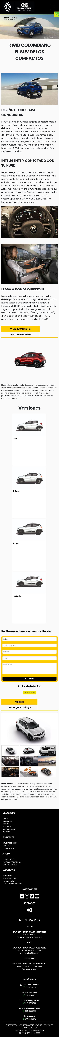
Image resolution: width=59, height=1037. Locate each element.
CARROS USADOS (9, 829)
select (55, 639)
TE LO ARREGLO (8, 848)
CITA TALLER (7, 846)
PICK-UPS (6, 824)
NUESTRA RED (7, 876)
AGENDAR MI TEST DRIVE (29, 692)
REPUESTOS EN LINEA (10, 843)
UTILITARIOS (7, 826)
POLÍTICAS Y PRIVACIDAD (12, 862)
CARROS (6, 819)
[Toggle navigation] (53, 7)
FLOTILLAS (6, 832)
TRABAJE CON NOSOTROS (12, 884)
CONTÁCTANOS (8, 859)
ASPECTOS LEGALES (10, 865)
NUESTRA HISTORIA (9, 878)
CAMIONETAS (7, 821)
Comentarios (29, 668)
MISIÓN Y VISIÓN (8, 881)
